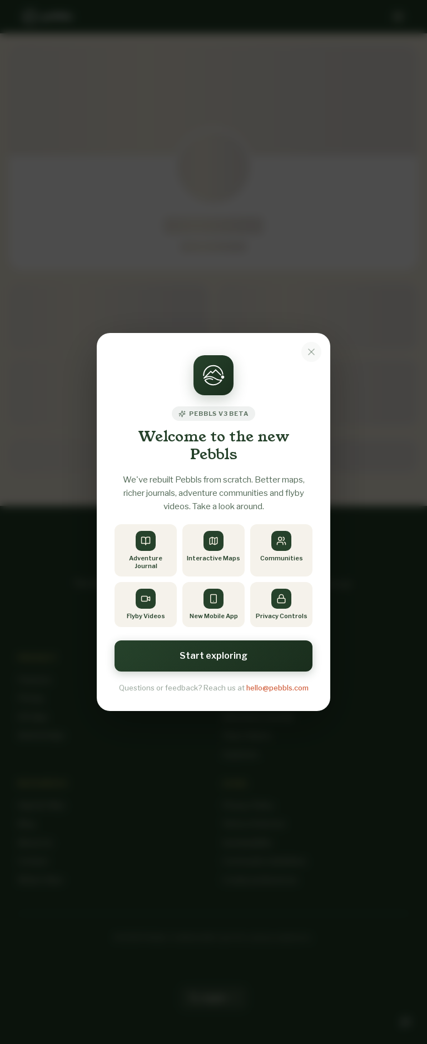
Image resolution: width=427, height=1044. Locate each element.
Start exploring (213, 655)
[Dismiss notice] (311, 352)
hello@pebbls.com (277, 687)
